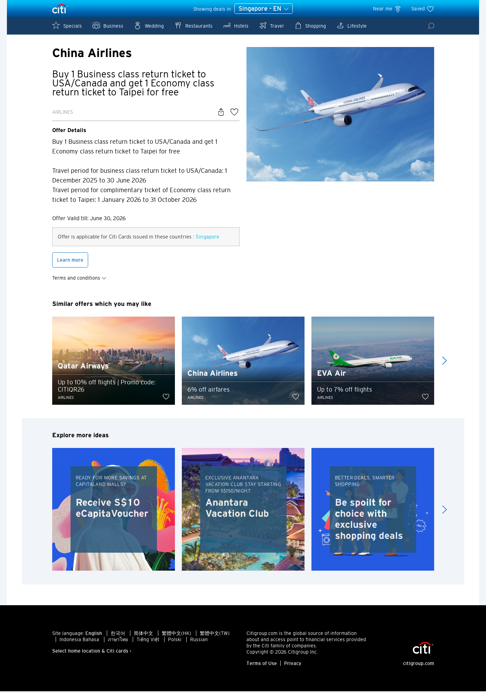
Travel (271, 25)
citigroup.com (418, 665)
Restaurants (193, 25)
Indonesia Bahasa (79, 641)
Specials (67, 25)
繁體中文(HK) (176, 635)
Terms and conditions (79, 279)
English (93, 635)
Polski (174, 641)
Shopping (310, 25)
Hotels (236, 25)
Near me (387, 8)
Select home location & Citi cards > (92, 652)
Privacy (292, 665)
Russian (199, 641)
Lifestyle (351, 25)
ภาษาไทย (118, 641)
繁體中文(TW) (215, 635)
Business (107, 25)
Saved (422, 8)
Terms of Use (261, 665)
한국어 (118, 635)
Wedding (149, 25)
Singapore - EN (264, 9)
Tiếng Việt (148, 641)
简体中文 (143, 635)
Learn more (70, 261)
